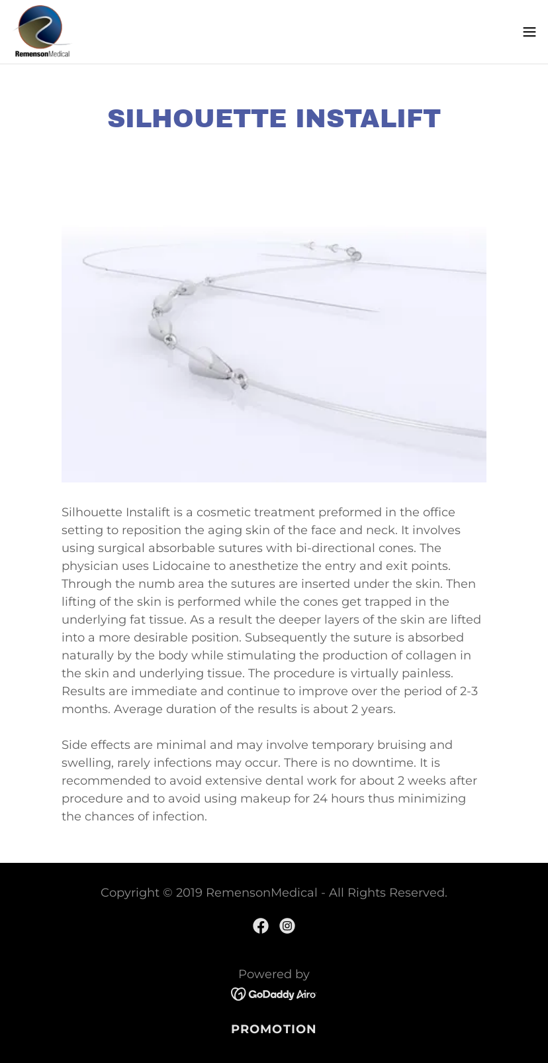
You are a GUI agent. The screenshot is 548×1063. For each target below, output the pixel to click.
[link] (42, 31)
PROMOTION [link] (274, 1029)
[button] (529, 32)
